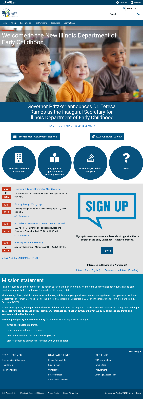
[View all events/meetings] (21, 258)
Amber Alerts (53, 393)
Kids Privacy (54, 365)
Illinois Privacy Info (57, 360)
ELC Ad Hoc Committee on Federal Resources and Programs (39, 223)
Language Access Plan (105, 375)
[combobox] (131, 8)
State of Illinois (135, 393)
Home (4, 23)
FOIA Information (103, 360)
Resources (55, 23)
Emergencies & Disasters (13, 360)
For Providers (41, 23)
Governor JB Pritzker (113, 393)
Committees (69, 23)
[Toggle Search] (138, 14)
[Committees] (76, 23)
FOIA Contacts (55, 375)
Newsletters (100, 365)
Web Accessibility (9, 393)
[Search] (124, 14)
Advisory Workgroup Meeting (29, 242)
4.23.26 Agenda (21, 235)
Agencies (121, 2)
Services (136, 2)
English (129, 8)
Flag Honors (7, 365)
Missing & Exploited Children (32, 393)
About (13, 23)
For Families (25, 23)
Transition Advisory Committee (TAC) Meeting (37, 189)
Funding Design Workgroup (28, 204)
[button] (71, 126)
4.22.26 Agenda (21, 216)
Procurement (101, 370)
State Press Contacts (58, 379)
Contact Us (53, 370)
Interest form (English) (88, 270)
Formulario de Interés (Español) (121, 270)
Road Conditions (9, 370)
